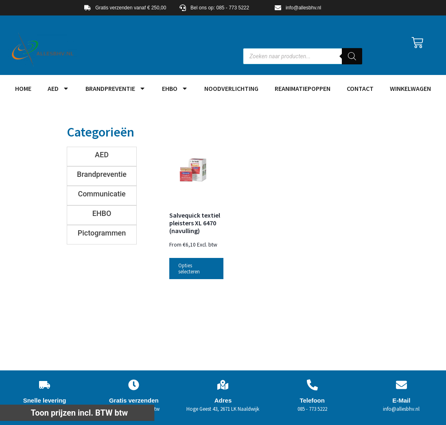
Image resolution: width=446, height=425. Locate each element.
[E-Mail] (401, 384)
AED (58, 88)
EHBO (175, 88)
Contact (360, 88)
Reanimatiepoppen (302, 88)
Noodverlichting (231, 88)
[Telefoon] (312, 384)
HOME (23, 88)
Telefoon (312, 400)
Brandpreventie (115, 88)
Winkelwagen (410, 88)
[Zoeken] (352, 56)
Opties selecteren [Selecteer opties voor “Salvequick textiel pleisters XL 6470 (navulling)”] (189, 268)
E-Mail (401, 400)
